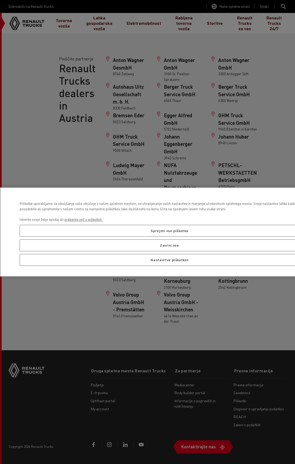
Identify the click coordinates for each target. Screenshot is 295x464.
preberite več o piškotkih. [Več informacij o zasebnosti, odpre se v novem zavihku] (83, 219)
